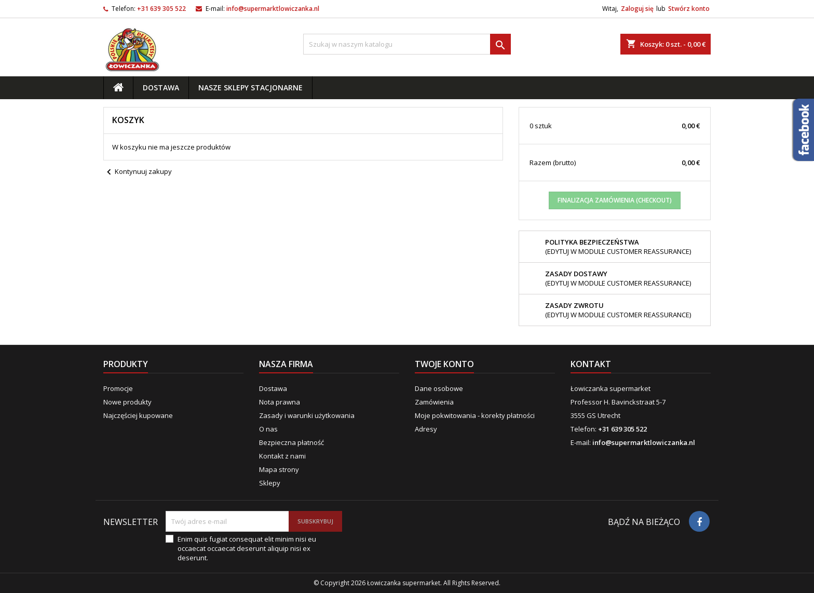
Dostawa (161, 87)
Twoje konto (444, 364)
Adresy (426, 429)
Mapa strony (279, 469)
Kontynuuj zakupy (137, 172)
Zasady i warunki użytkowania (307, 415)
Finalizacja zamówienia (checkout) (615, 200)
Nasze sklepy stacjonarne (250, 87)
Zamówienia (434, 402)
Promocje (118, 388)
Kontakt (591, 364)
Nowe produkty (127, 402)
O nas (268, 429)
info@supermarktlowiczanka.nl (272, 8)
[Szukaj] (407, 44)
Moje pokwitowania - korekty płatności (475, 415)
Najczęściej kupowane (138, 415)
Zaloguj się (637, 8)
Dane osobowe (439, 388)
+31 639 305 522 (161, 8)
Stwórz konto (689, 8)
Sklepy (269, 483)
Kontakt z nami (282, 456)
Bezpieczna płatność (291, 442)
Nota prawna (279, 402)
